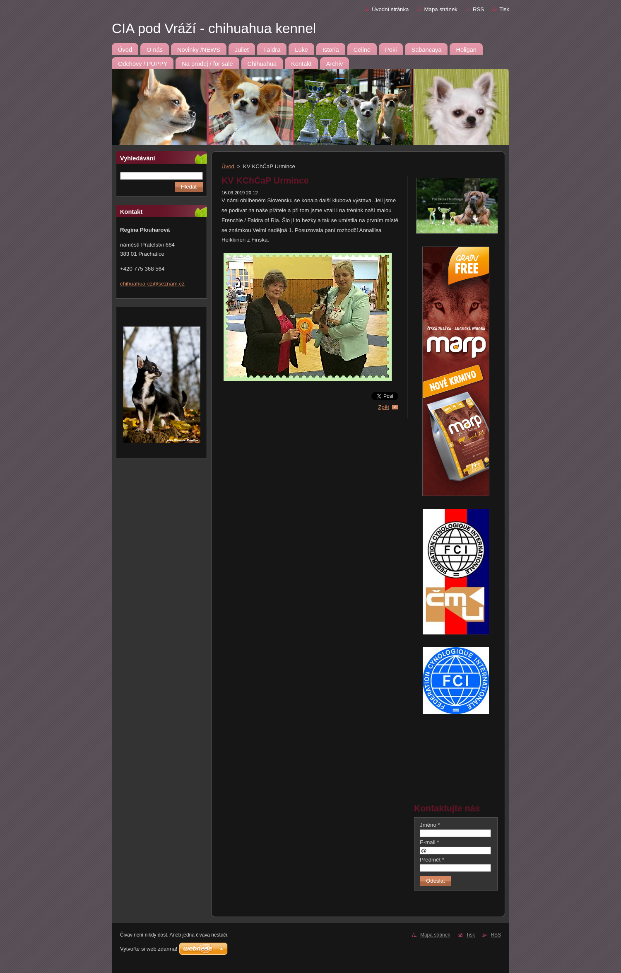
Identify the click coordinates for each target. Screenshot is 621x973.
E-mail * (429, 842)
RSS (478, 9)
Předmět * (432, 860)
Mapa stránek (440, 9)
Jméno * (430, 825)
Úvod (227, 166)
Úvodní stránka (390, 9)
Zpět (383, 407)
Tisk (504, 9)
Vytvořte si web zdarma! (148, 949)
